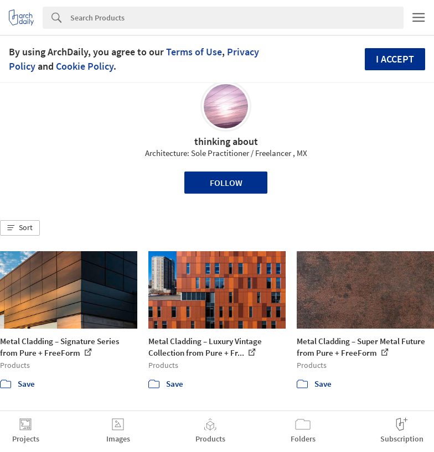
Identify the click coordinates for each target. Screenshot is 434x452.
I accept (395, 59)
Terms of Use (194, 51)
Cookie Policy (84, 66)
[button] (20, 228)
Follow (226, 182)
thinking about (226, 141)
